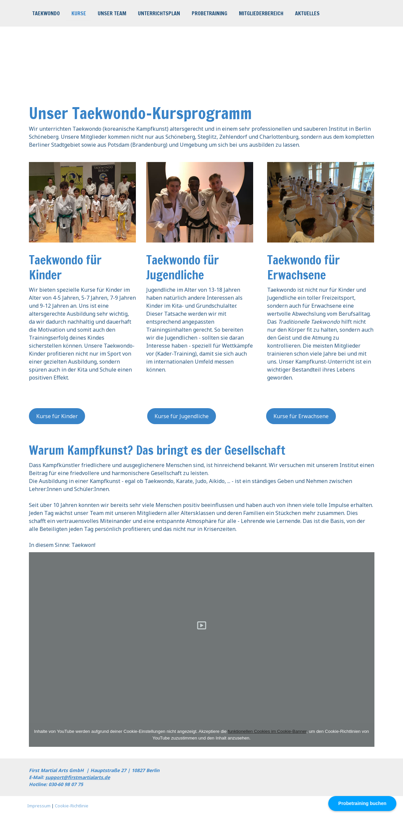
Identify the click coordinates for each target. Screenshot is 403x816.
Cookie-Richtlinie (71, 806)
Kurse (78, 13)
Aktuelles (307, 13)
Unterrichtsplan (159, 13)
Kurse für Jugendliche (181, 416)
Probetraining (209, 13)
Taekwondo (46, 13)
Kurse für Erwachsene (301, 416)
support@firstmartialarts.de (77, 777)
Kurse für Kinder (57, 416)
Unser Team (112, 13)
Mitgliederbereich (261, 13)
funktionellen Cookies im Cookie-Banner (267, 731)
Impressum (38, 806)
